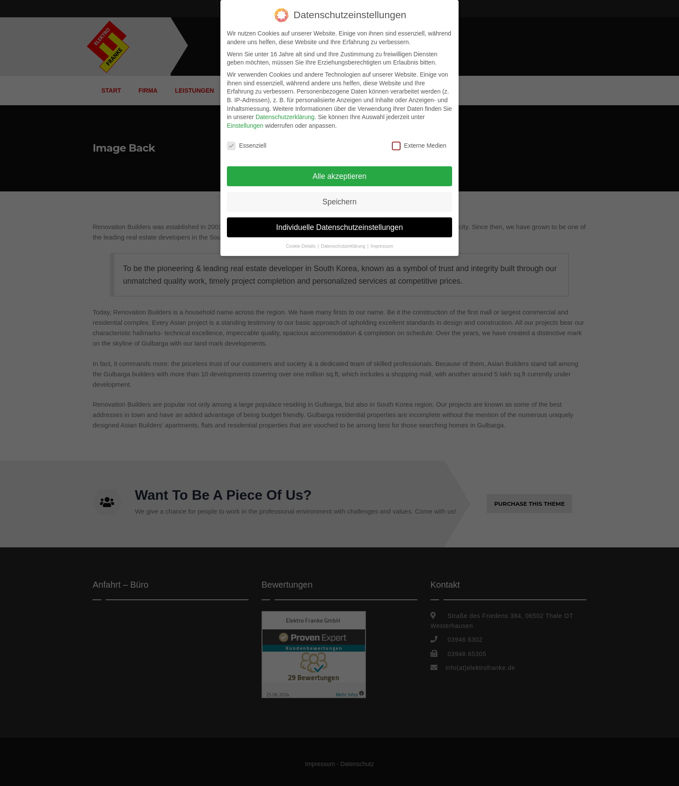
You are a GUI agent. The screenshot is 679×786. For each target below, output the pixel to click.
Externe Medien (419, 146)
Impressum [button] (382, 246)
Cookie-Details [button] (301, 246)
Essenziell (246, 146)
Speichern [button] (340, 201)
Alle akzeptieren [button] (340, 176)
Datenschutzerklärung (284, 116)
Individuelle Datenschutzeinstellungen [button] (339, 227)
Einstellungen (245, 125)
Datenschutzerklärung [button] (343, 246)
